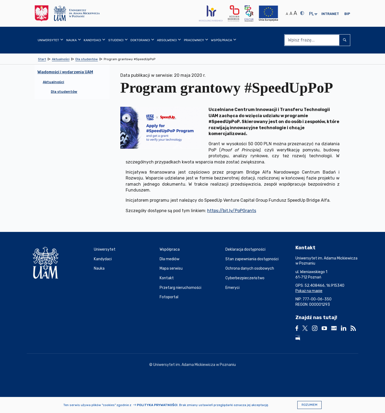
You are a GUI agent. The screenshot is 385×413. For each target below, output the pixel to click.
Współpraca (170, 249)
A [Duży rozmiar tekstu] (295, 13)
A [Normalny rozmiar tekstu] (287, 14)
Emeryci (232, 287)
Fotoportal (169, 297)
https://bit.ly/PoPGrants (231, 210)
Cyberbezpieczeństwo (244, 278)
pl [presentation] (311, 14)
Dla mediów (169, 259)
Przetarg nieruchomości (180, 287)
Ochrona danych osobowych (249, 268)
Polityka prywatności (157, 405)
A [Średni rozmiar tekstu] (291, 13)
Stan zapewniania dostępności (252, 259)
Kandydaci (103, 259)
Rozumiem (309, 405)
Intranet (330, 14)
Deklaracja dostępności (245, 249)
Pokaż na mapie (308, 291)
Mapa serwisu (171, 268)
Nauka (99, 268)
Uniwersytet (105, 249)
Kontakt (167, 278)
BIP (347, 14)
